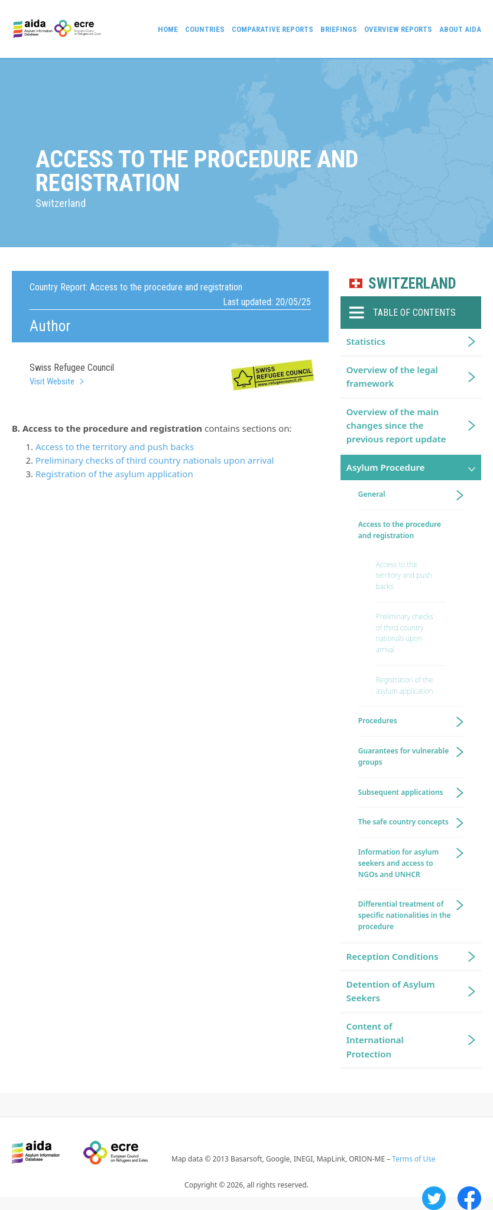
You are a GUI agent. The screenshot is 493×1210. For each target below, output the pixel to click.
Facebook (469, 1198)
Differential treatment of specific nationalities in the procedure (404, 915)
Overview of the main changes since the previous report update (396, 425)
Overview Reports (398, 29)
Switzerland (412, 283)
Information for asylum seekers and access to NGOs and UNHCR (398, 863)
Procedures (377, 721)
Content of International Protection (375, 1040)
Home (168, 29)
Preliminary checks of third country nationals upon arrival (154, 460)
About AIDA (460, 29)
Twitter (434, 1198)
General (371, 494)
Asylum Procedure (385, 467)
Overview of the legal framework (392, 376)
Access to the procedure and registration (399, 530)
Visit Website (52, 381)
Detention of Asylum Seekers (390, 991)
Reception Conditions (392, 956)
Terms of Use (413, 1159)
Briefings (338, 29)
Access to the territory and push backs (114, 446)
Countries (205, 29)
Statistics (365, 341)
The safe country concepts (403, 822)
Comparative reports (272, 29)
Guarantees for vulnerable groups (403, 756)
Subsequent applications (400, 792)
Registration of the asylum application (114, 474)
